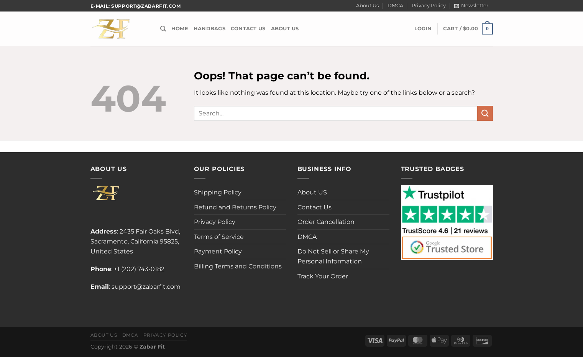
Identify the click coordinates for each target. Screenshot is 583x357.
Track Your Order (322, 276)
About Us (367, 5)
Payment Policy (218, 251)
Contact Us (248, 28)
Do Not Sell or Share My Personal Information (333, 256)
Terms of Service (219, 236)
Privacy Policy (429, 5)
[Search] (163, 28)
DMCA (395, 5)
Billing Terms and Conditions (238, 266)
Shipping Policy (217, 192)
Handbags (209, 28)
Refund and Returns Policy (235, 207)
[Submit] (485, 113)
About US (285, 28)
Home (179, 28)
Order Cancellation (326, 221)
